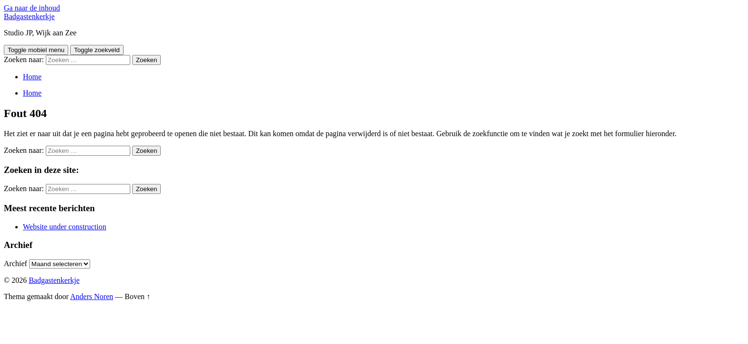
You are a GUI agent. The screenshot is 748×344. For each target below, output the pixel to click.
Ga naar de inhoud (32, 8)
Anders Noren (91, 296)
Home (32, 77)
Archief (15, 263)
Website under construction (64, 227)
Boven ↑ (137, 296)
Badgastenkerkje (29, 16)
